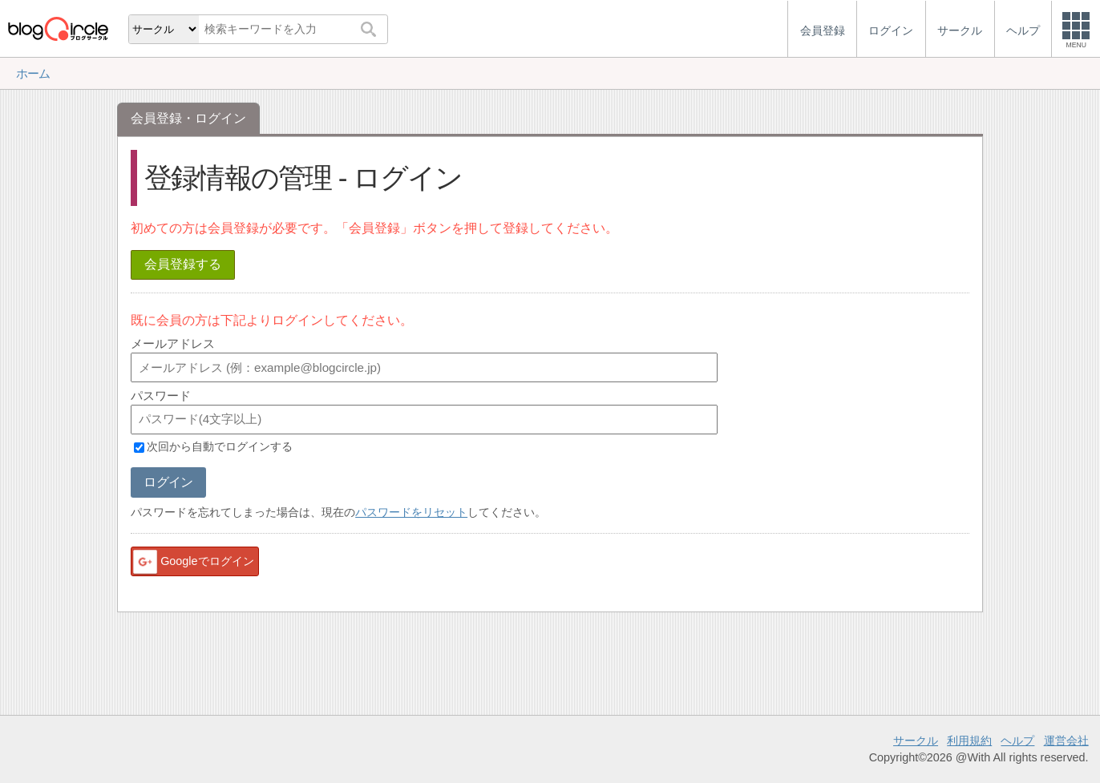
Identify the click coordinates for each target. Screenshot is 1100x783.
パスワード (161, 395)
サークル (915, 740)
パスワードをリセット (411, 512)
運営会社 (1066, 740)
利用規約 (969, 740)
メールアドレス (173, 343)
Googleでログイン (192, 561)
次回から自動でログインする (220, 447)
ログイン (168, 482)
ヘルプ (1017, 740)
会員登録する (182, 264)
